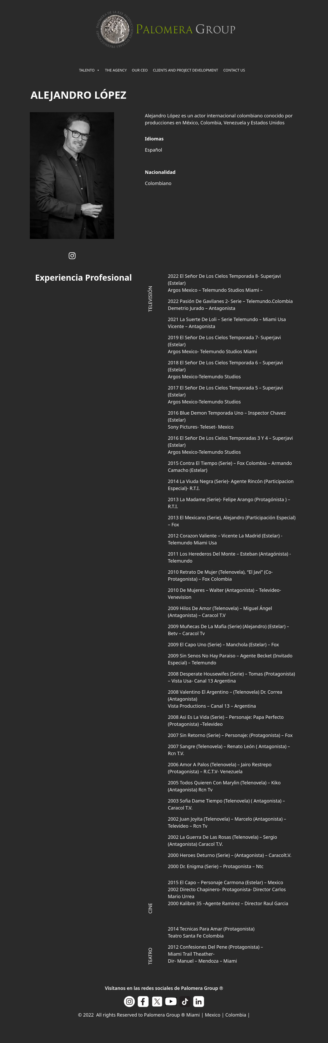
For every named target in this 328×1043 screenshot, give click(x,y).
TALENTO (89, 70)
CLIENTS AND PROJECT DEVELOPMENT (185, 70)
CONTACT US (234, 70)
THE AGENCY (116, 70)
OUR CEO (140, 70)
